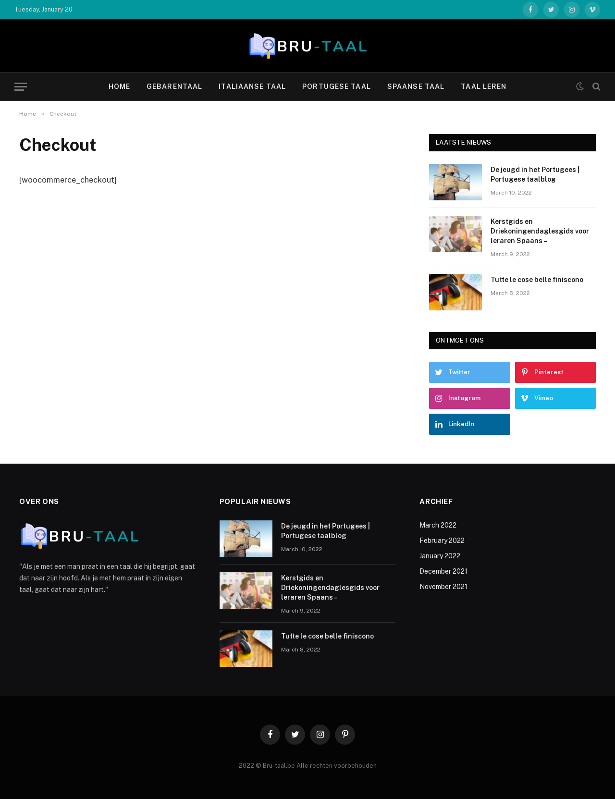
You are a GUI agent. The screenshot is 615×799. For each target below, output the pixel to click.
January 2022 (439, 556)
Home (119, 86)
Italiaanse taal (252, 86)
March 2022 (437, 525)
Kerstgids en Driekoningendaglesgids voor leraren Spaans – (540, 231)
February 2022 (442, 540)
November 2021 (443, 586)
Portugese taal (336, 86)
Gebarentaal (174, 86)
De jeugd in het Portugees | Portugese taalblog (535, 174)
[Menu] (20, 87)
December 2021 (443, 571)
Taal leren (483, 86)
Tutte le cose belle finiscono (537, 279)
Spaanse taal (415, 86)
